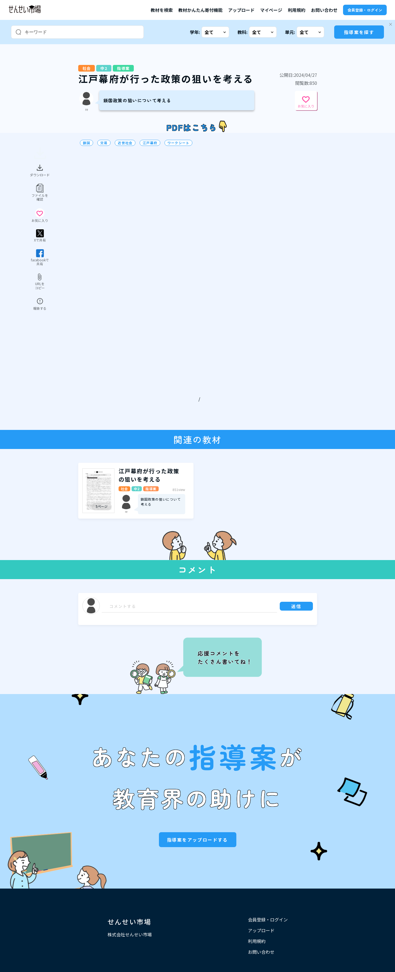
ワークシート (178, 143)
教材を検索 (162, 10)
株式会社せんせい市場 (130, 934)
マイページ (271, 10)
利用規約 (296, 10)
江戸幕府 (150, 143)
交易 (104, 143)
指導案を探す (359, 32)
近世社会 (125, 143)
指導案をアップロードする (197, 839)
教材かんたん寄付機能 (200, 10)
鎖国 (86, 143)
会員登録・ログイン (364, 10)
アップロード (241, 10)
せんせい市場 (129, 921)
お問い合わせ (324, 10)
